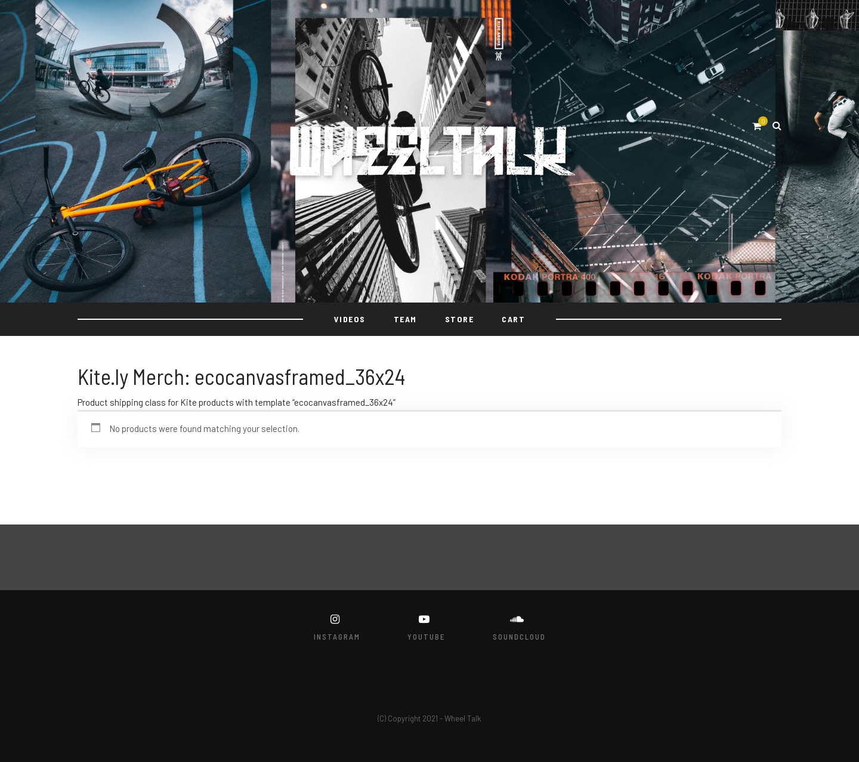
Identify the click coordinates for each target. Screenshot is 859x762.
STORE (459, 319)
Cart (513, 319)
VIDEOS (350, 319)
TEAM (405, 319)
